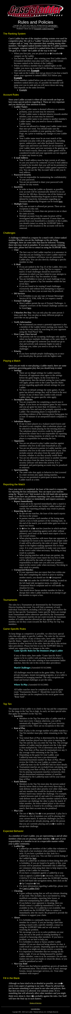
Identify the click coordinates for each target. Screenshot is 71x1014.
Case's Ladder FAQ (30, 888)
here (61, 201)
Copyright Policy (35, 1009)
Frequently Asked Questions (44, 29)
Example (35, 70)
